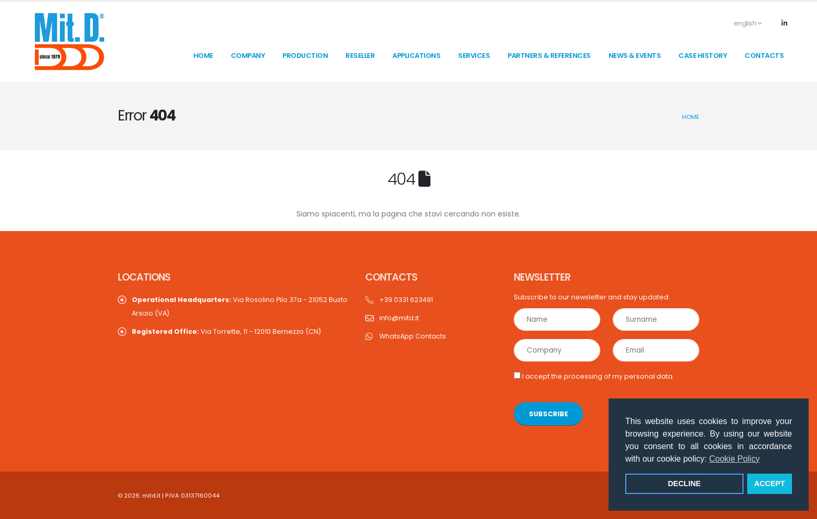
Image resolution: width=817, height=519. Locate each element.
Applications (416, 56)
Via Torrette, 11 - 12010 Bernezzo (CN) (226, 331)
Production (305, 56)
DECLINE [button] (684, 483)
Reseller (360, 56)
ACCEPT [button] (769, 483)
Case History (702, 56)
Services (474, 56)
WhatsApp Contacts (412, 336)
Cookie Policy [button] (734, 458)
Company (248, 56)
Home (690, 117)
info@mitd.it (399, 317)
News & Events (635, 56)
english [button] (742, 23)
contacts (764, 56)
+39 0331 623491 (406, 299)
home (203, 56)
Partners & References (549, 56)
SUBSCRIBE (548, 413)
